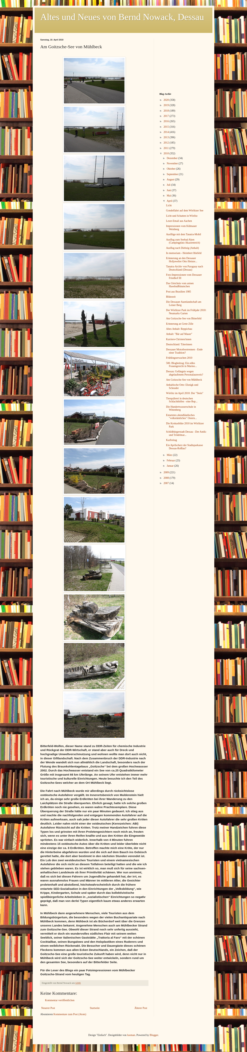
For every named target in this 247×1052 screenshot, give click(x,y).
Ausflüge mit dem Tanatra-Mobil (183, 234)
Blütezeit (171, 296)
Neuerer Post (48, 1008)
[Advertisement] (183, 62)
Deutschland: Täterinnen (179, 344)
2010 (167, 153)
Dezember (172, 158)
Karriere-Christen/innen (178, 339)
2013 (167, 137)
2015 (167, 126)
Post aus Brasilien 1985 (178, 291)
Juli (169, 184)
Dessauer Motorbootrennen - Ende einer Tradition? (184, 351)
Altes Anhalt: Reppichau (179, 328)
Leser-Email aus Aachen (179, 221)
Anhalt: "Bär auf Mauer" (179, 334)
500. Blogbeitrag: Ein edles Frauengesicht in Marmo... (181, 365)
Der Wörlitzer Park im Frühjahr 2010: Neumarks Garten (186, 312)
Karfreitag (171, 440)
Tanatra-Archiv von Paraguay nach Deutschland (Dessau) (184, 268)
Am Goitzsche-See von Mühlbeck (184, 379)
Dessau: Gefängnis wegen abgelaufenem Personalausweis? (184, 373)
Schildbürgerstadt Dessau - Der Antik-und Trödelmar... (186, 433)
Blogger (154, 1035)
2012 (167, 142)
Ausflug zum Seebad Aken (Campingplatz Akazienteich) (183, 241)
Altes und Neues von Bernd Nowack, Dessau (122, 17)
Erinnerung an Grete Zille (179, 323)
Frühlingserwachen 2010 (179, 357)
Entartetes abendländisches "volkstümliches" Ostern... (181, 417)
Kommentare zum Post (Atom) (70, 1014)
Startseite (95, 1008)
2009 (167, 472)
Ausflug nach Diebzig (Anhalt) (182, 248)
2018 (167, 110)
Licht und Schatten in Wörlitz (181, 215)
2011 (166, 148)
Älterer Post (140, 1008)
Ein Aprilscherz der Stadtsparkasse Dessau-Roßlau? (184, 447)
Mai (169, 195)
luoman (131, 1035)
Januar (170, 465)
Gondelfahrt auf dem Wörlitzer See (184, 210)
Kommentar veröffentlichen (60, 1000)
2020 (167, 100)
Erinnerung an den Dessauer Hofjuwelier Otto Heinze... (181, 260)
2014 (167, 132)
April (170, 200)
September (173, 174)
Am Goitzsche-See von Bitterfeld (183, 318)
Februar (171, 460)
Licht (169, 205)
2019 (167, 105)
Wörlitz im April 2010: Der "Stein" (184, 393)
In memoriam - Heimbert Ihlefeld (183, 253)
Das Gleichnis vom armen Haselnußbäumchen (180, 285)
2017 (167, 116)
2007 (167, 483)
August (171, 179)
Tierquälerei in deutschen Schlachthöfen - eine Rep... (182, 400)
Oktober (171, 168)
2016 (167, 121)
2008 (167, 477)
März (170, 455)
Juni (169, 190)
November (173, 163)
